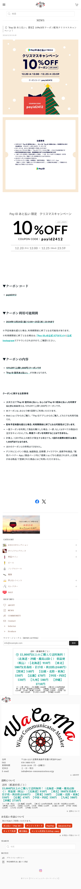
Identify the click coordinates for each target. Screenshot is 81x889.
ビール (11, 563)
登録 (74, 643)
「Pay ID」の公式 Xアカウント (51, 335)
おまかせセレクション (18, 545)
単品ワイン (13, 557)
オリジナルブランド (17, 551)
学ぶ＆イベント (15, 580)
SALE (10, 592)
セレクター (13, 586)
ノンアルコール (15, 568)
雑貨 (10, 574)
